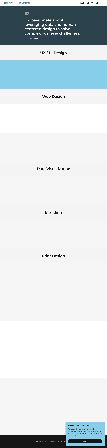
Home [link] (82, 3)
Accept (85, 441)
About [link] (90, 3)
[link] (17, 3)
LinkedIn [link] (99, 3)
